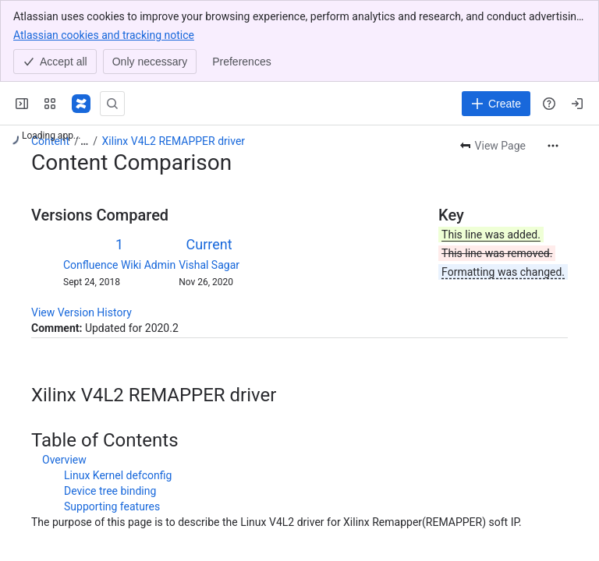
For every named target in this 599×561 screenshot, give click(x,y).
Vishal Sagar (209, 265)
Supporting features (112, 506)
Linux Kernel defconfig (118, 475)
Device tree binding (110, 491)
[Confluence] (81, 103)
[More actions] (553, 145)
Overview (64, 459)
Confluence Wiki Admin (119, 265)
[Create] (496, 103)
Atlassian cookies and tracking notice (103, 34)
